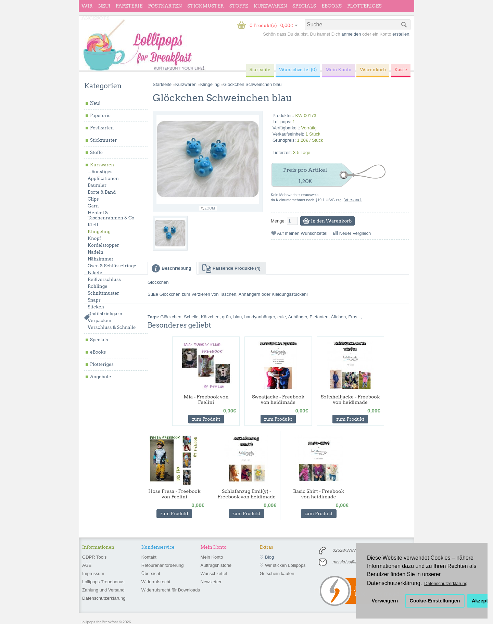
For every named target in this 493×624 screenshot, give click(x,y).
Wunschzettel (214, 573)
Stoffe (238, 6)
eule (281, 316)
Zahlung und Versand (103, 590)
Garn (93, 205)
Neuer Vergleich (355, 233)
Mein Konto (212, 557)
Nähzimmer (101, 259)
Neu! (104, 6)
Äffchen (338, 316)
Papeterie (129, 6)
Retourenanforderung (162, 565)
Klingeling (99, 231)
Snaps (94, 300)
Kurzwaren (270, 6)
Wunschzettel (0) (298, 69)
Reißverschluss (104, 279)
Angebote (95, 18)
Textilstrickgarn (105, 313)
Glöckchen (170, 316)
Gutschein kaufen (277, 573)
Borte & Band (102, 192)
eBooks (331, 6)
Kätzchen (210, 316)
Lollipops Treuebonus (103, 581)
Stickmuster (205, 6)
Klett (93, 224)
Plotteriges (364, 6)
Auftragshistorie (216, 565)
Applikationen (103, 178)
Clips (93, 199)
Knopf (94, 238)
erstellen (400, 34)
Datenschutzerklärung (103, 598)
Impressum (93, 573)
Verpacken (99, 320)
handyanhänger (259, 316)
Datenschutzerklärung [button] (445, 583)
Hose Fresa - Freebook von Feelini (174, 493)
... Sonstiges (100, 171)
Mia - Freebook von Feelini (206, 399)
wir (87, 6)
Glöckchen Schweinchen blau (252, 84)
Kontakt (148, 557)
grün (226, 316)
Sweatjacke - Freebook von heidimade (278, 399)
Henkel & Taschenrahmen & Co (111, 215)
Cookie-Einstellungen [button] (435, 600)
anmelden (351, 34)
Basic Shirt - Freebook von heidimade (318, 493)
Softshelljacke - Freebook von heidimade (350, 399)
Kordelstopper (103, 245)
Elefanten (318, 316)
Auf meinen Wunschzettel (302, 233)
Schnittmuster (103, 293)
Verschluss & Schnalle (112, 327)
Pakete (95, 272)
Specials (304, 6)
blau (237, 316)
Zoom (210, 208)
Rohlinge (98, 286)
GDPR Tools (94, 557)
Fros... (355, 316)
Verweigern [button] (385, 600)
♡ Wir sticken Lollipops (282, 565)
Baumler (97, 185)
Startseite (162, 84)
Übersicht (150, 573)
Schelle (191, 316)
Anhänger (297, 316)
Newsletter (211, 581)
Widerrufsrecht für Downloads (170, 590)
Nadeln (95, 252)
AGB (86, 565)
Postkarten (165, 6)
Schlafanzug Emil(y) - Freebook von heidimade (246, 493)
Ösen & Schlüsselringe (112, 265)
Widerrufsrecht (155, 581)
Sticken (96, 306)
